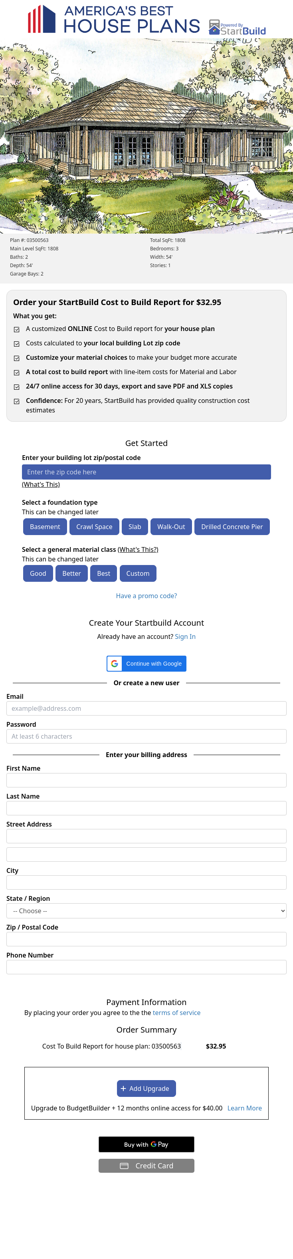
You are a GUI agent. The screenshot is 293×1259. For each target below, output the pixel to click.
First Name (23, 768)
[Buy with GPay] (146, 1144)
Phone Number (29, 955)
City (12, 870)
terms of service (177, 1012)
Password (21, 724)
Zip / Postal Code (32, 927)
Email (15, 696)
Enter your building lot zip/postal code (81, 457)
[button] (147, 664)
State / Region (28, 898)
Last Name (23, 796)
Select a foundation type (60, 502)
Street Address (29, 824)
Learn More (245, 1108)
